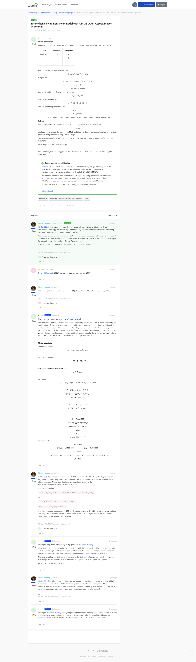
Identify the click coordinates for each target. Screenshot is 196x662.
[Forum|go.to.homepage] (33, 4)
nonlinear (43, 198)
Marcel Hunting (44, 223)
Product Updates (61, 5)
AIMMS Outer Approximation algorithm (66, 198)
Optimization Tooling (48, 13)
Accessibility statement (107, 657)
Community (32, 13)
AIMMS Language (66, 13)
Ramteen (41, 269)
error (87, 198)
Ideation (74, 5)
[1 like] (47, 257)
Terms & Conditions (88, 657)
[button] (146, 4)
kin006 (41, 38)
